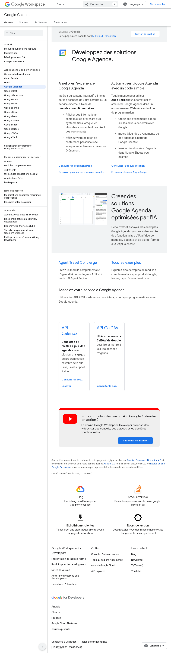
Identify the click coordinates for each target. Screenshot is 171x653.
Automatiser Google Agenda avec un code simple (134, 85)
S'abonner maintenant (135, 440)
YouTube (136, 571)
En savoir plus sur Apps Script (129, 172)
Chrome (56, 612)
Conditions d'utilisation (64, 584)
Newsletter (137, 559)
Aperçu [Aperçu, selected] (8, 22)
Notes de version (61, 570)
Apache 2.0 (109, 463)
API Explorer (98, 571)
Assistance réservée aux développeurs (65, 577)
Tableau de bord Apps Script (107, 559)
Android (56, 606)
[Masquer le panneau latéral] (42, 646)
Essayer (66, 385)
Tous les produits (61, 629)
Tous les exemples (126, 262)
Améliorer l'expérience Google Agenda (77, 85)
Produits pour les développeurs (69, 564)
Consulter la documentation (75, 165)
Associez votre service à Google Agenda (91, 290)
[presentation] (116, 56)
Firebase (56, 617)
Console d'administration (105, 554)
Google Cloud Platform (64, 623)
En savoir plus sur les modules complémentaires (82, 172)
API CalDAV (107, 328)
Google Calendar (18, 15)
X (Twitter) (137, 565)
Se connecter (157, 4)
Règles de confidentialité (93, 641)
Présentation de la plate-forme (69, 558)
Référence (40, 22)
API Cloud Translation (104, 36)
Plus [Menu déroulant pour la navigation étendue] (58, 4)
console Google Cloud (103, 565)
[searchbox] (23, 33)
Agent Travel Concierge (78, 262)
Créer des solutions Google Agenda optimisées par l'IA (134, 207)
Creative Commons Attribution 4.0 (144, 460)
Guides (23, 22)
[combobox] (100, 4)
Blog (133, 554)
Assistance (60, 22)
